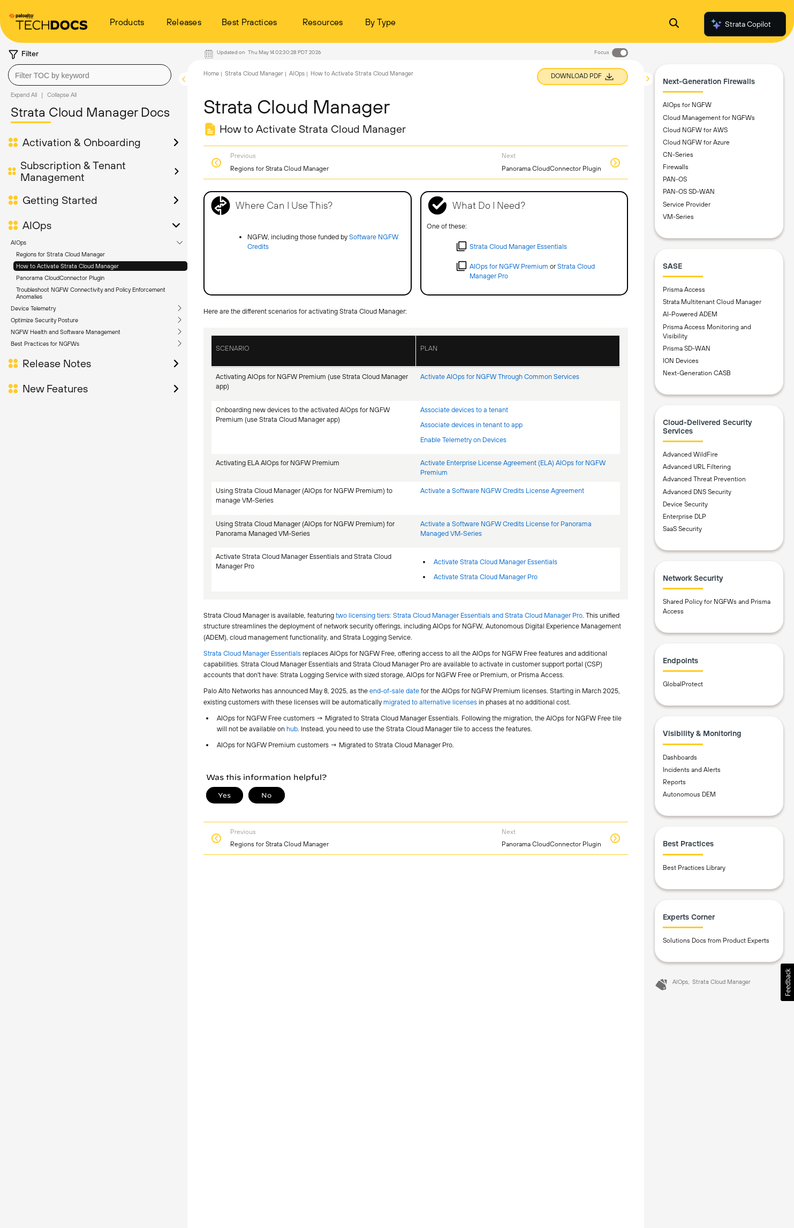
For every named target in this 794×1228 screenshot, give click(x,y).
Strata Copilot (740, 24)
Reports (674, 782)
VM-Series (678, 217)
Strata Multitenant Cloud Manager (712, 302)
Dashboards (680, 757)
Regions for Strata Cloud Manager (60, 254)
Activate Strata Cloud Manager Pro (486, 577)
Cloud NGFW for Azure (696, 142)
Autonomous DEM (689, 794)
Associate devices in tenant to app (471, 425)
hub (292, 729)
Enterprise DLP (684, 516)
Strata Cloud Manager (254, 73)
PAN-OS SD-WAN (689, 191)
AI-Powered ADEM (690, 314)
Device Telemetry (33, 308)
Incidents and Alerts (692, 770)
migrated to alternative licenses (430, 702)
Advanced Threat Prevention (704, 479)
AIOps (36, 225)
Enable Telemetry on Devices (463, 440)
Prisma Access (684, 289)
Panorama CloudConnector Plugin (60, 278)
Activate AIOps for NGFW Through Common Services (499, 377)
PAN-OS (675, 179)
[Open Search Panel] (674, 24)
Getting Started (59, 200)
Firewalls (676, 167)
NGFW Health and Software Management (65, 332)
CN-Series (678, 154)
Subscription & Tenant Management (73, 171)
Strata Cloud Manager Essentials (252, 653)
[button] (787, 982)
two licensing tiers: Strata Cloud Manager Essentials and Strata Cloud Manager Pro (459, 615)
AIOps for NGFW (687, 105)
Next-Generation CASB (697, 373)
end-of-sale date (394, 691)
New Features (55, 389)
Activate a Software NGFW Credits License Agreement (502, 491)
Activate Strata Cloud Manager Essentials (495, 562)
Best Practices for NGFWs (45, 343)
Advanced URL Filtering (697, 467)
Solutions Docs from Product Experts (716, 940)
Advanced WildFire (690, 454)
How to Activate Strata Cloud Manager (67, 266)
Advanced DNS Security (697, 492)
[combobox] (89, 75)
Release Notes (56, 363)
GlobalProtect (683, 684)
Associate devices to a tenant (464, 410)
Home (211, 73)
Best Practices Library (694, 867)
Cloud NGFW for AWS (695, 130)
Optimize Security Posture (44, 320)
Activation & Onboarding (81, 142)
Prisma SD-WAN (686, 348)
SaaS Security (682, 529)
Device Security (685, 504)
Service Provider (686, 204)
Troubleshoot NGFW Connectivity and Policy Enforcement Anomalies (90, 292)
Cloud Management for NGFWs (709, 118)
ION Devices (681, 361)
